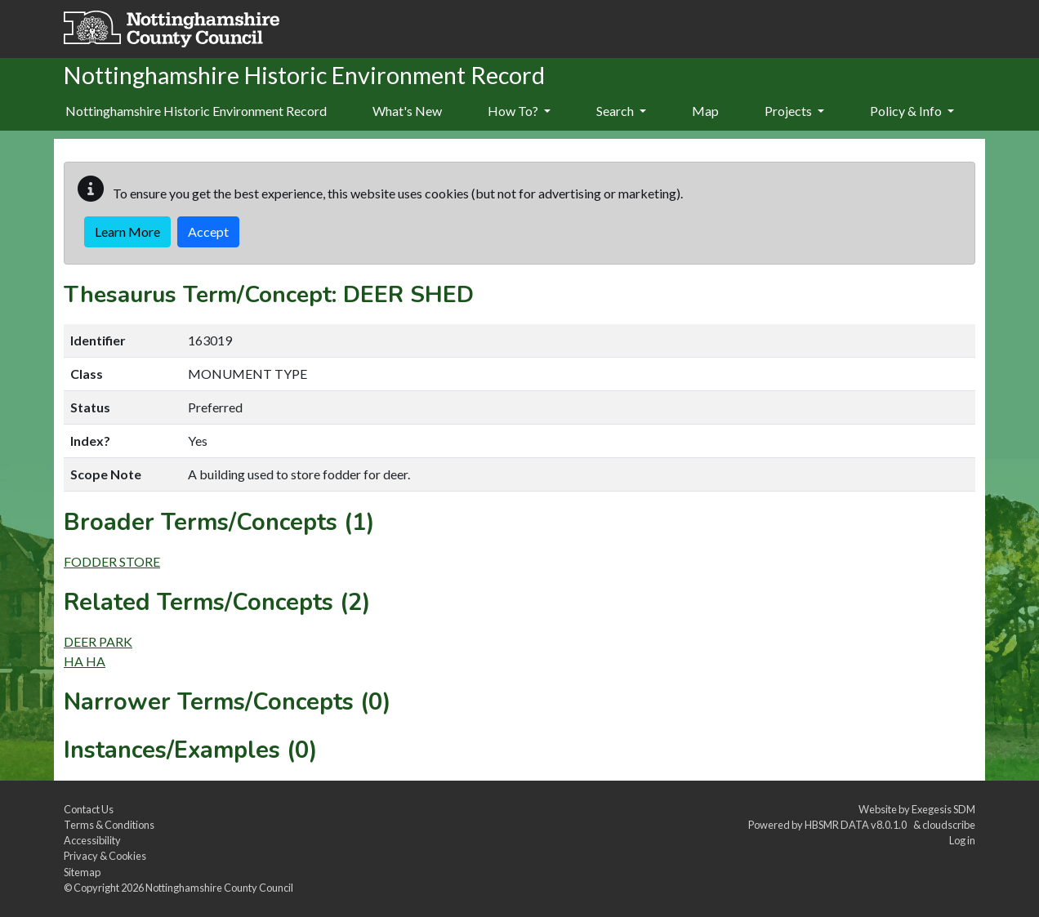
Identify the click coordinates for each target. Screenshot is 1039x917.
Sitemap (82, 872)
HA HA (84, 661)
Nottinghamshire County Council (219, 887)
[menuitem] (407, 112)
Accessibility (92, 840)
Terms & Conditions (109, 824)
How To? (519, 110)
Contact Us (89, 809)
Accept (208, 231)
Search (621, 110)
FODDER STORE (112, 561)
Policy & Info (912, 110)
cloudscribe (948, 824)
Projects (794, 110)
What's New (407, 110)
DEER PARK (98, 641)
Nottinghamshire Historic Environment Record (196, 110)
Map (705, 110)
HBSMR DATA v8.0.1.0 (857, 824)
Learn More (127, 231)
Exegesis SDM (943, 809)
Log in (962, 840)
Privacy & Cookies (105, 855)
